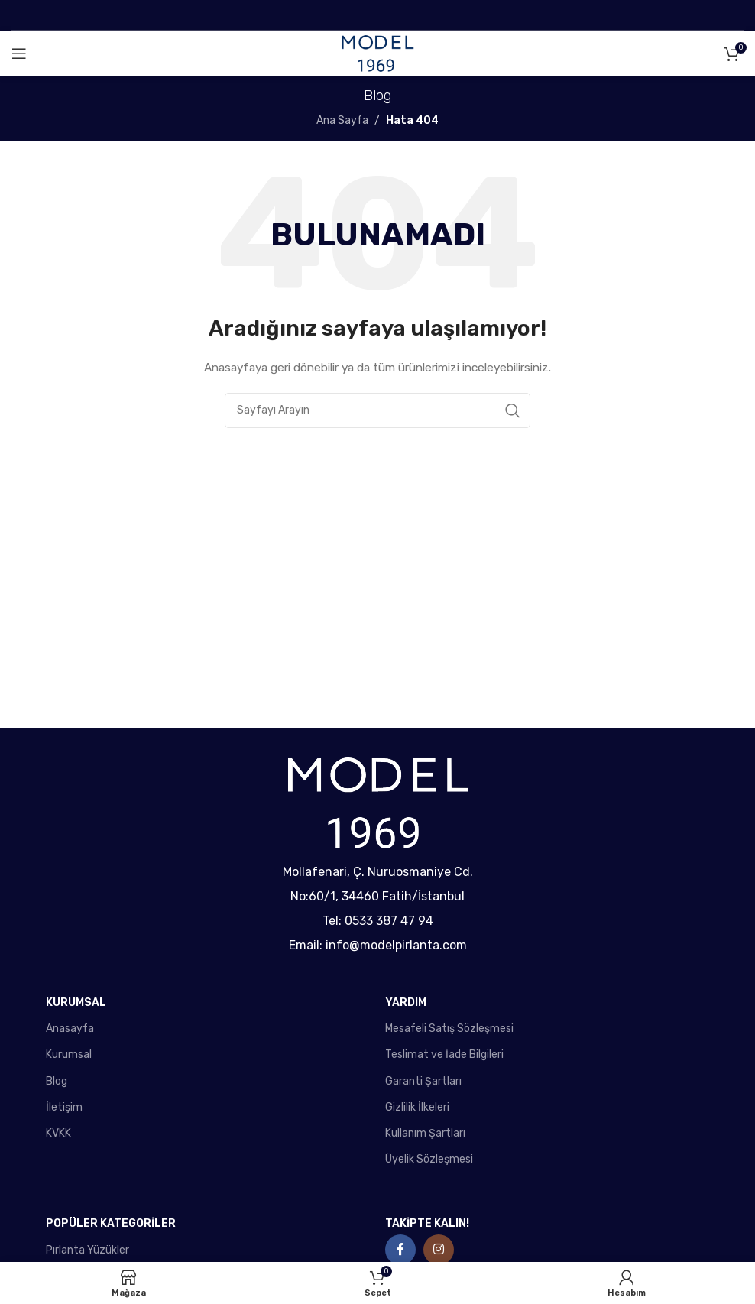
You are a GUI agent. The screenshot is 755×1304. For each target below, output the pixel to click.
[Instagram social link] (438, 1249)
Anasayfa (70, 1028)
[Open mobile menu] (19, 53)
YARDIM (405, 1002)
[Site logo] (377, 53)
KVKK (58, 1133)
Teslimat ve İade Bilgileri (444, 1054)
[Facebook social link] (400, 1249)
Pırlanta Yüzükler (87, 1250)
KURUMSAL (76, 1002)
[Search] (377, 410)
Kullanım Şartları (425, 1133)
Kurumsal (69, 1054)
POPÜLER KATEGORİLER (111, 1223)
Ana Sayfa (342, 120)
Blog (56, 1081)
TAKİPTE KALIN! (427, 1223)
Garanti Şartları (423, 1081)
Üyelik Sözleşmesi (429, 1159)
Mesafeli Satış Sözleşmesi (449, 1028)
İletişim (64, 1107)
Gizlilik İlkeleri (417, 1107)
